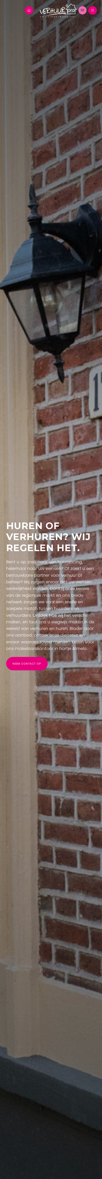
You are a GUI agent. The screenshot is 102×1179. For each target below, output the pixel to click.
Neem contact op (27, 664)
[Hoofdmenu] (92, 10)
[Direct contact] (82, 10)
